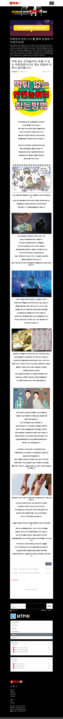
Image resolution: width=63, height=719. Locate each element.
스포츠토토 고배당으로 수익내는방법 (28, 566)
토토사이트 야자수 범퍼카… (21, 645)
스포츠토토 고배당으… (20, 663)
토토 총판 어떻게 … (19, 661)
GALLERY (12, 700)
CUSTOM (12, 694)
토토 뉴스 (14, 632)
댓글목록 (15, 577)
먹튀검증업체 (15, 620)
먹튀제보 (14, 626)
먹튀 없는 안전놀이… (19, 665)
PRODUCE (12, 690)
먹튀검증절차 (15, 629)
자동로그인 (15, 607)
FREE (11, 698)
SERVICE (12, 689)
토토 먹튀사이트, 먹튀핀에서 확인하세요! (29, 570)
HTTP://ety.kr (36, 716)
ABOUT (12, 687)
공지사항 (14, 635)
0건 (19, 71)
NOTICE (12, 697)
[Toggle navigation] (51, 3)
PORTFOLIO (13, 692)
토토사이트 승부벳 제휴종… (21, 649)
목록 (48, 561)
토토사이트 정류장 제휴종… (21, 647)
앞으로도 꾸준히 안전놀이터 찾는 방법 (28, 548)
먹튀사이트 (15, 623)
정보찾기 (50, 607)
